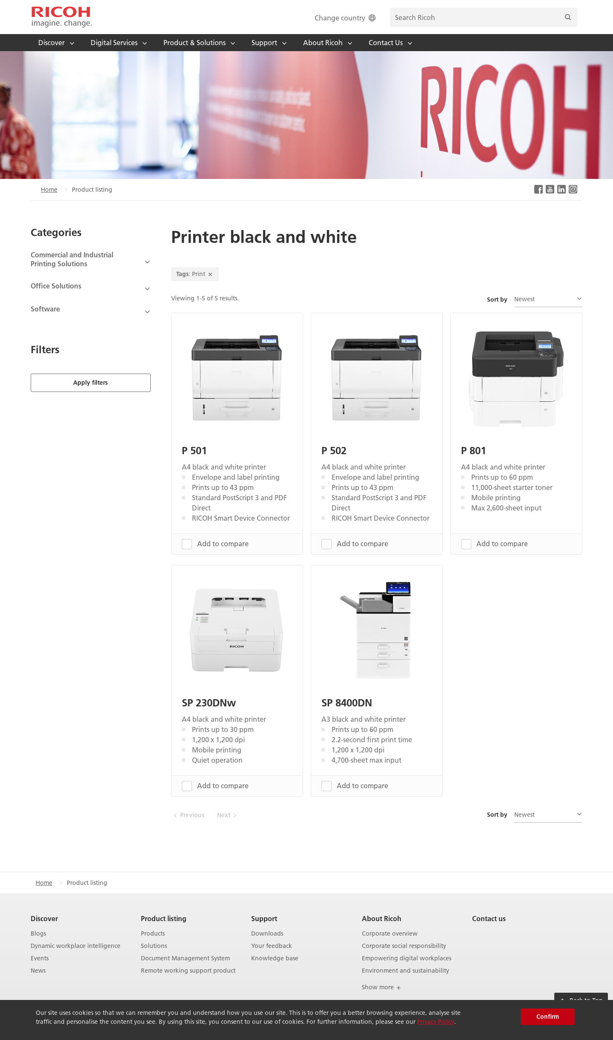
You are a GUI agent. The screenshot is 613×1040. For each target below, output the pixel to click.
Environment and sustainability (405, 970)
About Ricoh (381, 918)
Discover (44, 918)
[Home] (62, 17)
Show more (381, 987)
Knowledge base (274, 958)
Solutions (154, 946)
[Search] (568, 17)
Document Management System (185, 958)
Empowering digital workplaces (406, 958)
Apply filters (90, 382)
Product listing (163, 918)
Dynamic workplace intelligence (75, 946)
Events (40, 958)
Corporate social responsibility (404, 946)
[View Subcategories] (91, 262)
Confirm (547, 1016)
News (38, 970)
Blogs (38, 933)
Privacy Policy (435, 1022)
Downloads (267, 933)
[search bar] (483, 17)
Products (153, 933)
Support (264, 918)
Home (49, 189)
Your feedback (271, 946)
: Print (195, 274)
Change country (346, 17)
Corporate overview (390, 933)
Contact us (489, 918)
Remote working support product (188, 970)
